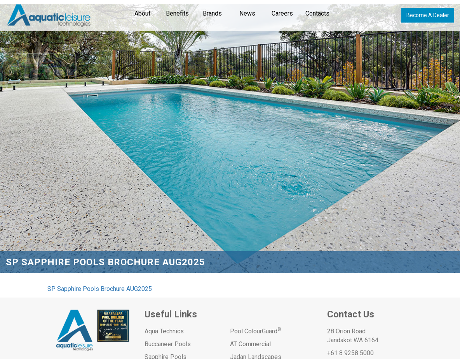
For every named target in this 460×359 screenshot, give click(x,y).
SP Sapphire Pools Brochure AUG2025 (99, 288)
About (142, 13)
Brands (212, 13)
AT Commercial (250, 344)
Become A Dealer (427, 15)
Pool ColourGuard (255, 331)
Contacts (317, 13)
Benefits (177, 13)
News (247, 13)
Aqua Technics (164, 331)
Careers (282, 13)
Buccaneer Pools (168, 344)
